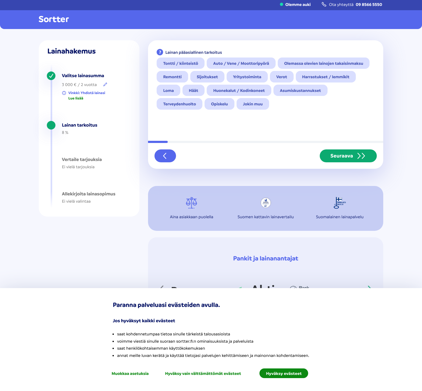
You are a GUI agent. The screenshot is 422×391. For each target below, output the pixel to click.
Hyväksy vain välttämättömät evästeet (203, 373)
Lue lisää (75, 98)
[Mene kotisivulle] (53, 19)
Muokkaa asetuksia (130, 373)
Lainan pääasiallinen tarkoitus (193, 52)
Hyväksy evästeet (284, 373)
